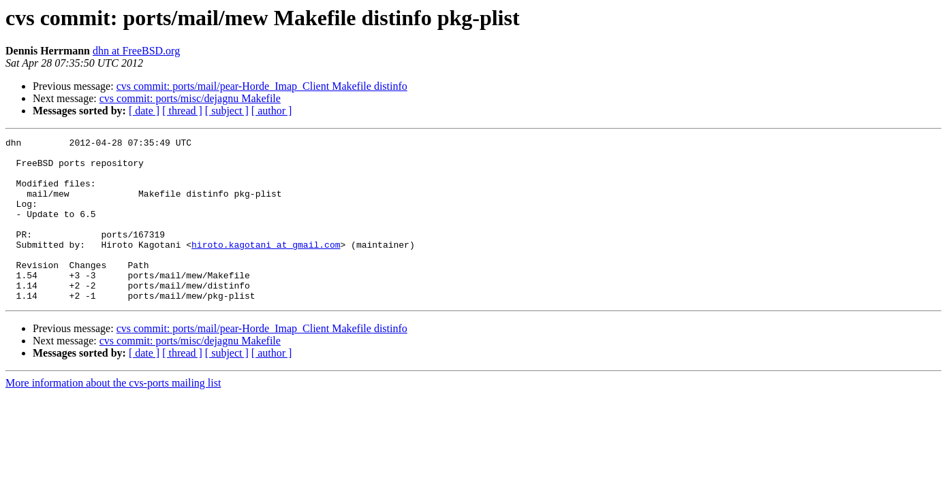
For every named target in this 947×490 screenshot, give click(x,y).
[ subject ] (227, 110)
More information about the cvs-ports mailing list (113, 415)
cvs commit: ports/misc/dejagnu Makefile (190, 98)
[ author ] (271, 110)
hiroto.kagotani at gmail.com (265, 267)
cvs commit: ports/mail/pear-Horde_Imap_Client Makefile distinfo (262, 86)
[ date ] (144, 110)
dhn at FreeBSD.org (136, 50)
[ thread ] (182, 110)
